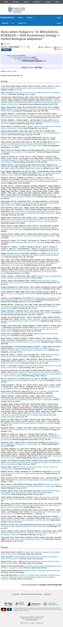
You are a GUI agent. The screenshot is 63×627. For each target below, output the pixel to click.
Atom (42, 47)
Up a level (6, 44)
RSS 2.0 (59, 47)
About (20, 18)
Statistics (47, 594)
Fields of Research (13, 56)
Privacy (32, 623)
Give (56, 2)
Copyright (15, 594)
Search (30, 18)
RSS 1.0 (50, 47)
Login (59, 18)
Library (25, 2)
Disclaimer (40, 623)
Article (9, 71)
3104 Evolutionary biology (25, 59)
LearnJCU (36, 2)
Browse (5, 23)
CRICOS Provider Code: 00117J (31, 618)
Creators (31, 67)
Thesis (14, 71)
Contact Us (21, 23)
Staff (6, 2)
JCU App (15, 2)
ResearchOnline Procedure (31, 594)
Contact (48, 2)
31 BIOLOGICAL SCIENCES (21, 57)
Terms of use (24, 623)
